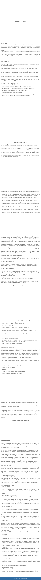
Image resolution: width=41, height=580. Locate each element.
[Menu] (1, 2)
